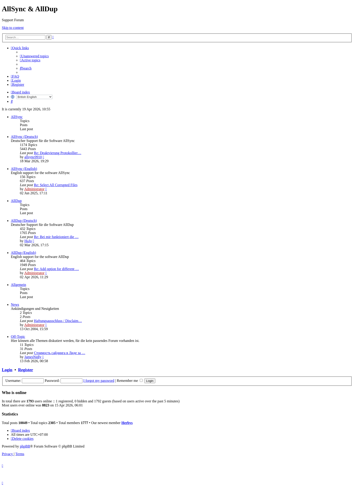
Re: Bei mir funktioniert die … (56, 237)
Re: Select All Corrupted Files (55, 185)
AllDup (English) (23, 253)
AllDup (16, 201)
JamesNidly (33, 357)
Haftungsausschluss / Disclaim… (58, 321)
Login (7, 369)
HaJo (28, 241)
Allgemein (18, 285)
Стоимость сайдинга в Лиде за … (59, 353)
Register (25, 369)
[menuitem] (34, 56)
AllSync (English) (24, 169)
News (15, 304)
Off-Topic (18, 337)
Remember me (130, 381)
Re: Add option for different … (56, 269)
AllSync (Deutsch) (24, 137)
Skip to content (13, 28)
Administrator (34, 189)
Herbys (127, 423)
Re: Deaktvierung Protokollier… (57, 153)
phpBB (25, 446)
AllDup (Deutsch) (24, 221)
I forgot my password (98, 381)
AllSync (17, 117)
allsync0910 (33, 157)
